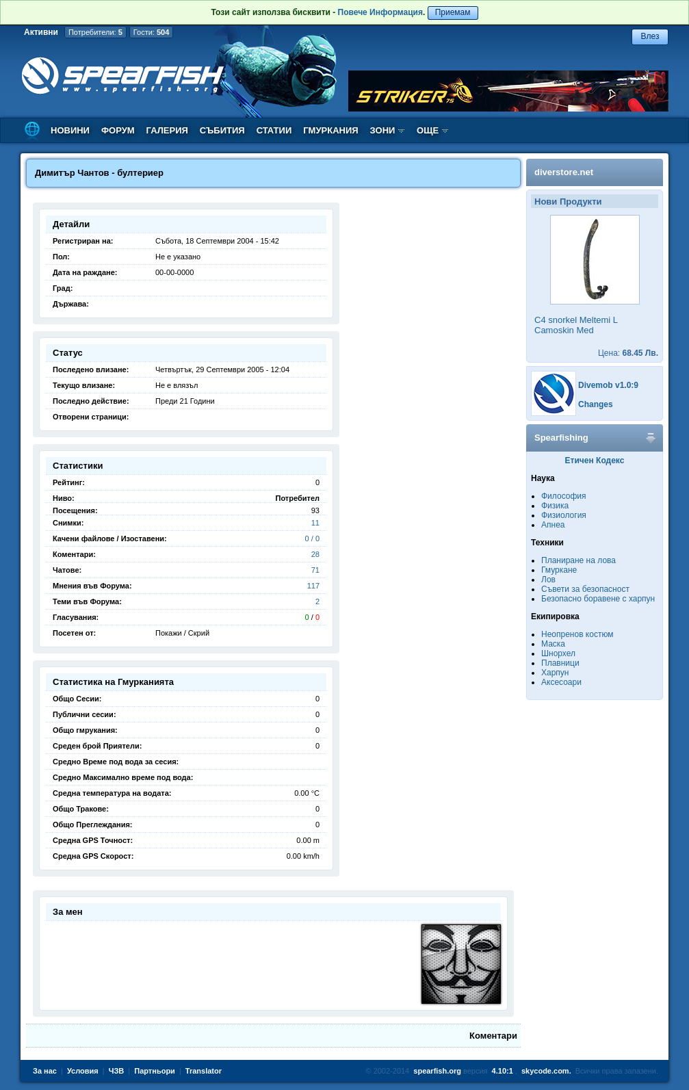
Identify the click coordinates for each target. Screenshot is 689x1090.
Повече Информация (380, 12)
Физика (555, 505)
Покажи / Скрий (182, 633)
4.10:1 (502, 1071)
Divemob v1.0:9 (608, 385)
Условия (83, 1071)
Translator (203, 1071)
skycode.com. (546, 1071)
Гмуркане (559, 570)
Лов (548, 579)
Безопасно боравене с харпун (598, 599)
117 (313, 586)
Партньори (154, 1071)
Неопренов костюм (577, 634)
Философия (563, 496)
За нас (45, 1071)
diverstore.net (563, 172)
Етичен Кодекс (595, 460)
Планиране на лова (578, 560)
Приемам (453, 12)
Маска (553, 644)
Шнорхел (558, 653)
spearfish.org (437, 1071)
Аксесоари (561, 682)
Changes (595, 404)
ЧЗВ (117, 1071)
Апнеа (552, 525)
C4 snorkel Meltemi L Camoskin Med (576, 325)
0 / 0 (312, 538)
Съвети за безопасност (585, 589)
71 (315, 570)
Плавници (560, 663)
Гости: (151, 32)
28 (315, 554)
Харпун (555, 672)
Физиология (563, 515)
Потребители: (95, 32)
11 (315, 523)
